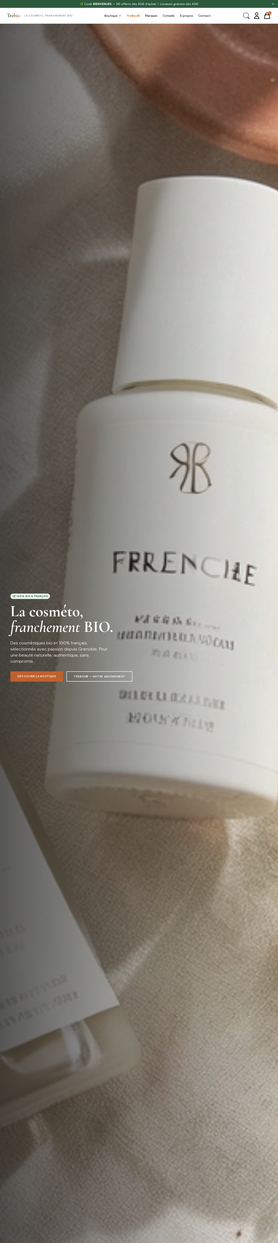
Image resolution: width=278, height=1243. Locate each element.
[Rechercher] (246, 16)
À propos (186, 16)
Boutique (112, 16)
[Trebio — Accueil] (40, 15)
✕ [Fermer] (273, 4)
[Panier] (267, 16)
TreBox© (133, 16)
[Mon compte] (257, 16)
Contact (204, 16)
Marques (151, 16)
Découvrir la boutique (36, 677)
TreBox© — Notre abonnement (99, 677)
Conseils (169, 16)
